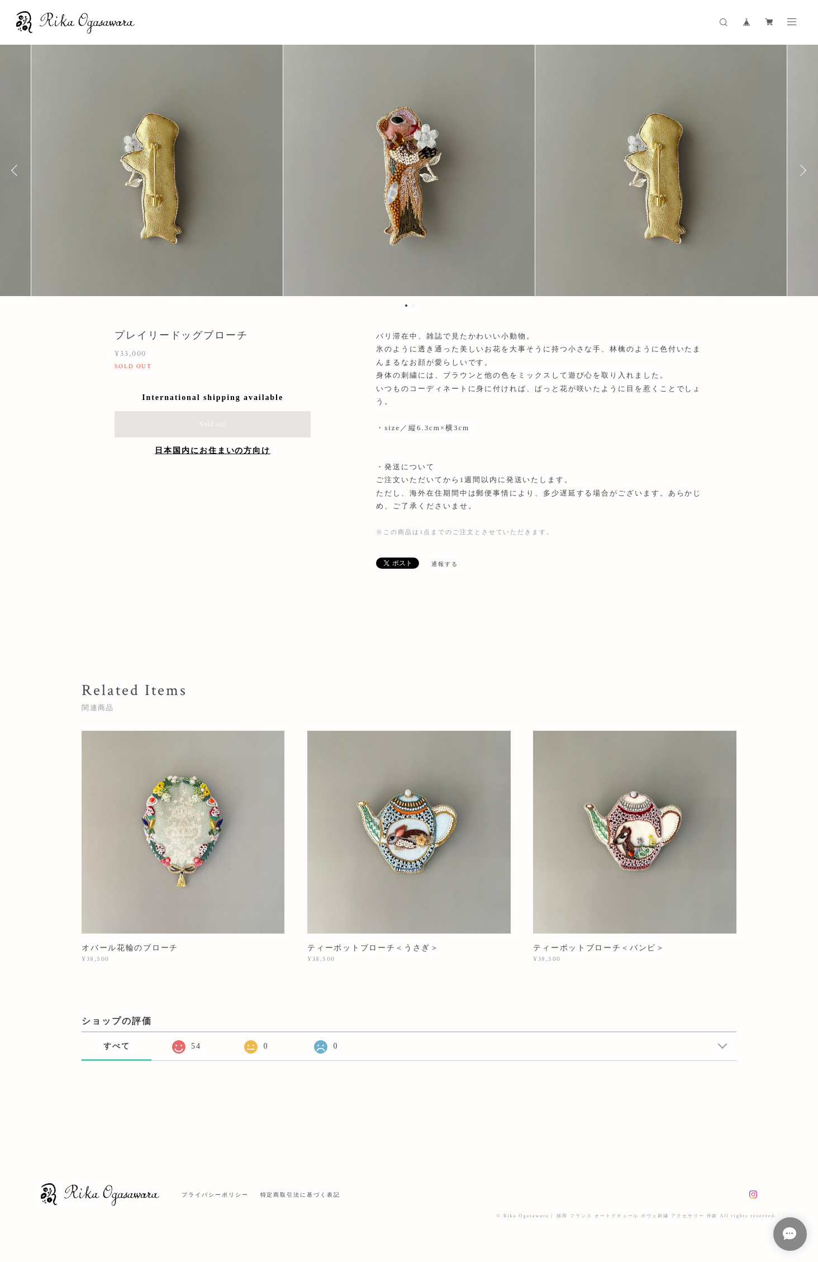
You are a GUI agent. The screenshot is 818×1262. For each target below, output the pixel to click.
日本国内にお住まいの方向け (212, 450)
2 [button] (413, 305)
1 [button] (406, 305)
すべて (116, 1046)
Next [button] (801, 170)
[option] (409, 170)
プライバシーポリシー (215, 1195)
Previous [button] (16, 170)
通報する (444, 564)
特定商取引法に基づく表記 (300, 1195)
